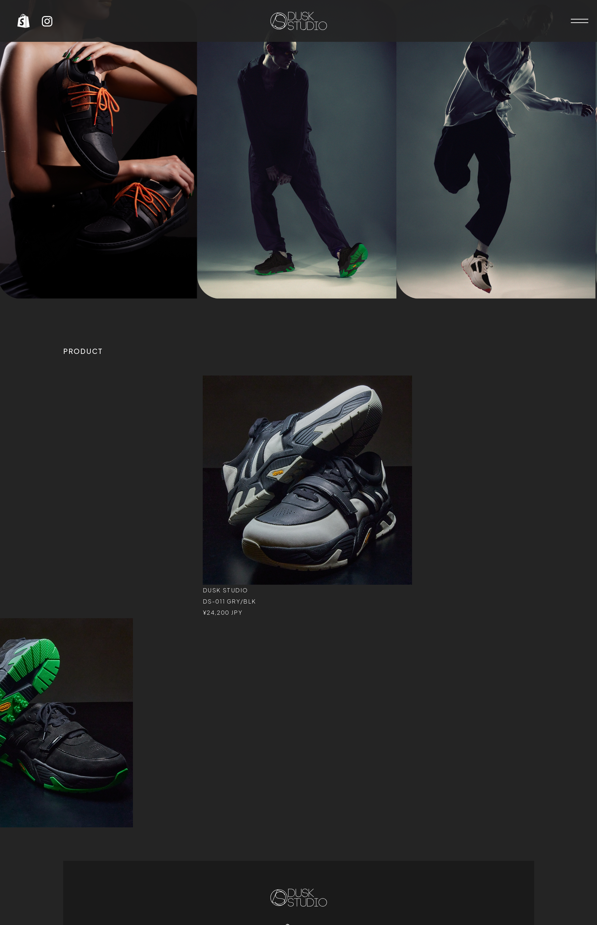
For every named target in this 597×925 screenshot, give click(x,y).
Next (3, 150)
